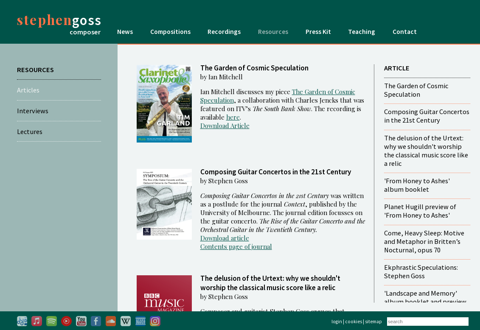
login (336, 321)
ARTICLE (397, 68)
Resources (273, 32)
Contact (405, 32)
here (233, 117)
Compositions (170, 32)
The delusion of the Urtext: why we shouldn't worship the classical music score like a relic (426, 151)
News (125, 32)
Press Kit (318, 32)
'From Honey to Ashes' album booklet (417, 184)
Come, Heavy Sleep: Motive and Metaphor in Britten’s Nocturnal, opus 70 (424, 241)
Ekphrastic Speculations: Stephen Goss (421, 271)
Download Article (225, 125)
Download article (224, 238)
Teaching (361, 32)
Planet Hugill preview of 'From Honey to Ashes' (420, 210)
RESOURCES (35, 69)
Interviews (32, 110)
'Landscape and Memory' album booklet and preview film (425, 301)
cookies (353, 321)
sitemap (373, 321)
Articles (28, 90)
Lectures (29, 131)
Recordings (224, 32)
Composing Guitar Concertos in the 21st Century (426, 115)
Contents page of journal (236, 246)
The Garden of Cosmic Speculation (416, 89)
